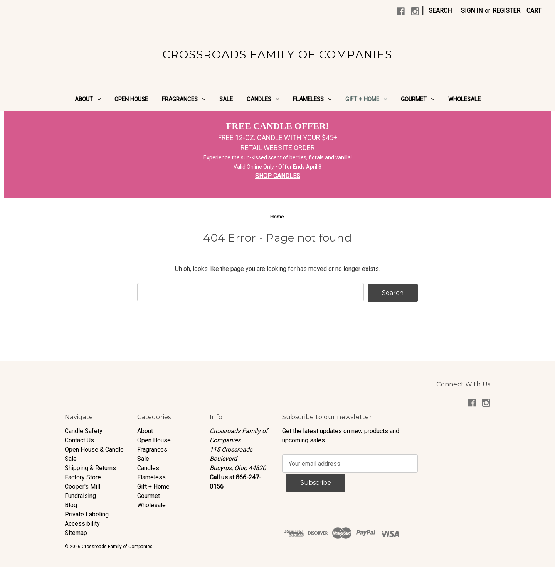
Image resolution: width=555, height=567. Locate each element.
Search (440, 10)
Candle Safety (84, 430)
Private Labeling (87, 513)
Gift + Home (366, 99)
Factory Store (83, 476)
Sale (226, 99)
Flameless (312, 99)
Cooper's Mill (82, 485)
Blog (71, 504)
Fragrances (183, 99)
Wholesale (464, 99)
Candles (263, 99)
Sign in (472, 10)
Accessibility (82, 522)
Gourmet (417, 99)
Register (506, 10)
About (88, 99)
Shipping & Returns (90, 467)
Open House (131, 99)
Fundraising (80, 495)
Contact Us (79, 439)
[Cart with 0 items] (534, 11)
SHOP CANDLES (277, 175)
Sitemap (76, 532)
